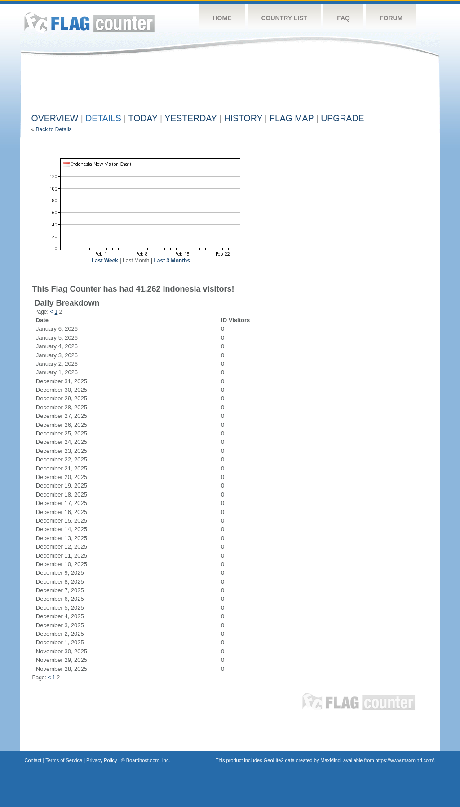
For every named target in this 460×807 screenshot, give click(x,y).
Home (222, 18)
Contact (33, 760)
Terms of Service (63, 760)
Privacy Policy (101, 760)
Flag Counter (89, 22)
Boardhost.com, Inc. (148, 760)
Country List (284, 18)
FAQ (343, 18)
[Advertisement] (194, 88)
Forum (391, 18)
